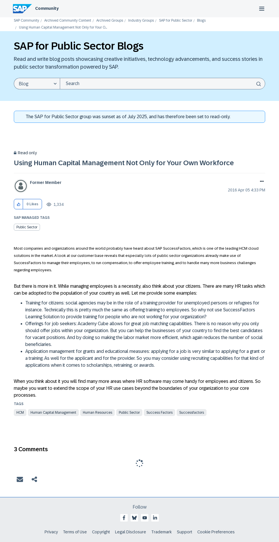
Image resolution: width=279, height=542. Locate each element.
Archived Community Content (67, 20)
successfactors (191, 413)
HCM (20, 413)
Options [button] (261, 182)
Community (47, 8)
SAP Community (26, 20)
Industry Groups (141, 20)
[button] (18, 204)
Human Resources (97, 413)
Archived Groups (109, 20)
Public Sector (26, 227)
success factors (159, 413)
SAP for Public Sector (175, 20)
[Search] (162, 83)
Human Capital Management (53, 413)
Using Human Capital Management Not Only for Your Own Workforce (124, 163)
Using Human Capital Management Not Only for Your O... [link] (63, 27)
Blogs (201, 20)
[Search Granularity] (37, 83)
